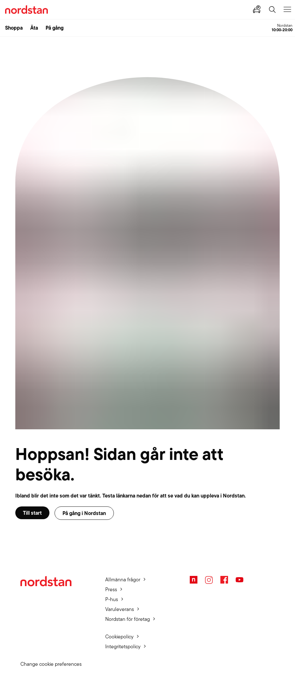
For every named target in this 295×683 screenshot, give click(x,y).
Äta (34, 28)
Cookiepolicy (119, 636)
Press (111, 589)
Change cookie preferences (51, 664)
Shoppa (14, 28)
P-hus (111, 599)
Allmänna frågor (122, 579)
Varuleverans (119, 609)
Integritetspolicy (123, 646)
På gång (54, 28)
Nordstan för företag (127, 619)
